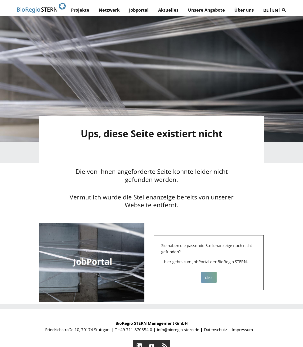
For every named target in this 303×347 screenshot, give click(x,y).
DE (266, 10)
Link (209, 278)
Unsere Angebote (206, 10)
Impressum (242, 329)
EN (275, 10)
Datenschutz (215, 329)
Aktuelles (168, 10)
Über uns (244, 10)
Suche (285, 10)
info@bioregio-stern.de (178, 329)
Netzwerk (109, 10)
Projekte (80, 10)
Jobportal (139, 10)
